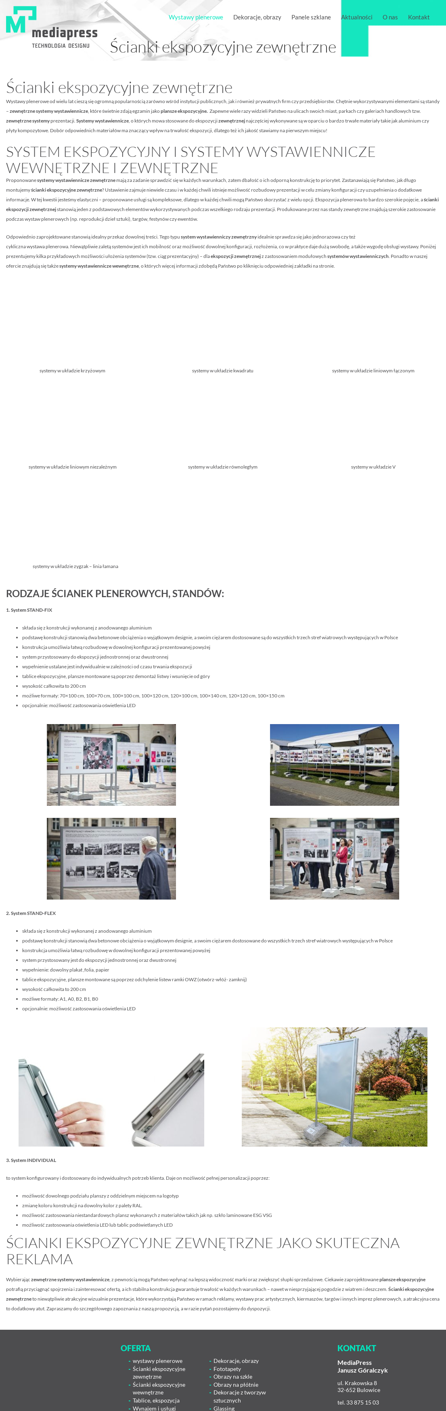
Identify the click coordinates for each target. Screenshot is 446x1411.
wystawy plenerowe (157, 1360)
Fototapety (227, 1368)
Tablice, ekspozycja (156, 1400)
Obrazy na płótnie (236, 1384)
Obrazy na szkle (233, 1376)
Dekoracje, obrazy (236, 1360)
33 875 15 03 (362, 1402)
